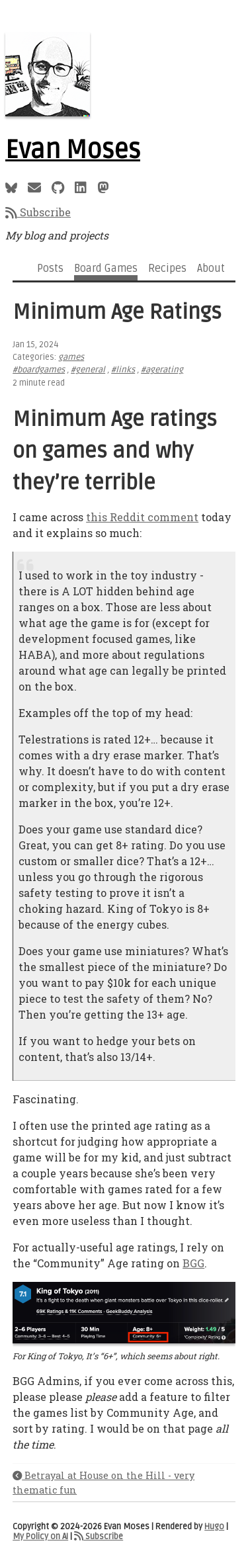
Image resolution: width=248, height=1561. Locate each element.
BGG (193, 1263)
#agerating (162, 369)
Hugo (214, 1526)
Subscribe (38, 212)
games (71, 357)
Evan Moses (72, 150)
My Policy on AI (40, 1536)
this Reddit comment (142, 517)
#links (123, 369)
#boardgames (39, 369)
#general (88, 369)
